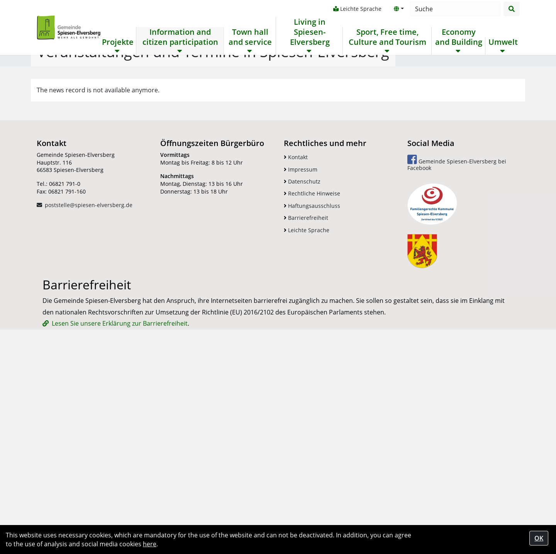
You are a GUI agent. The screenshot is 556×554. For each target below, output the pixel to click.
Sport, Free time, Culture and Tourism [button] (387, 37)
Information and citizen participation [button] (180, 37)
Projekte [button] (118, 42)
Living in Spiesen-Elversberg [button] (309, 32)
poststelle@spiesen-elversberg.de (88, 394)
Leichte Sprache (357, 8)
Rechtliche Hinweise (312, 382)
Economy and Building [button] (458, 37)
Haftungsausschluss (312, 395)
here (149, 544)
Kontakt (296, 346)
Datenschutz (302, 370)
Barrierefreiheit (306, 407)
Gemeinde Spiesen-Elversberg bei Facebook (456, 352)
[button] (398, 9)
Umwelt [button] (502, 42)
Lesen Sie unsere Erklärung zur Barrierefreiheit (120, 512)
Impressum (300, 358)
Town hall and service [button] (249, 37)
